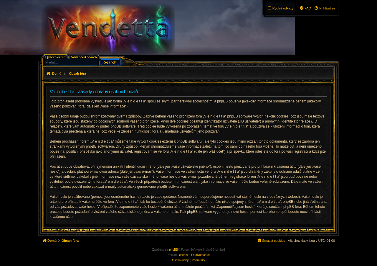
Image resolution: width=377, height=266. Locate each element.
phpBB (173, 249)
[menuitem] (324, 8)
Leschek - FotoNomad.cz (194, 255)
